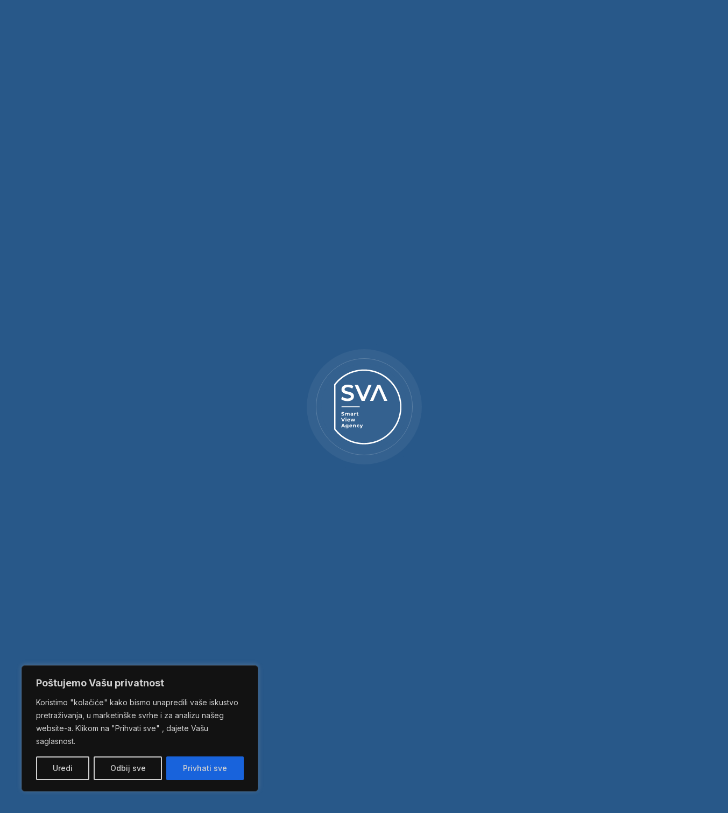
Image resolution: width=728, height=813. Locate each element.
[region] (140, 728)
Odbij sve (128, 768)
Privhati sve (205, 768)
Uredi (63, 768)
